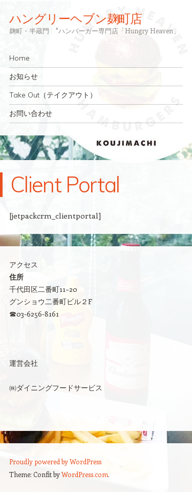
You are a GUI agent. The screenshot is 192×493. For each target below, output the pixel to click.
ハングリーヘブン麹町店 (75, 18)
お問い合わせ (30, 113)
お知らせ (23, 76)
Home (19, 58)
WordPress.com (84, 474)
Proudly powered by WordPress (55, 461)
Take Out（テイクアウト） (53, 95)
